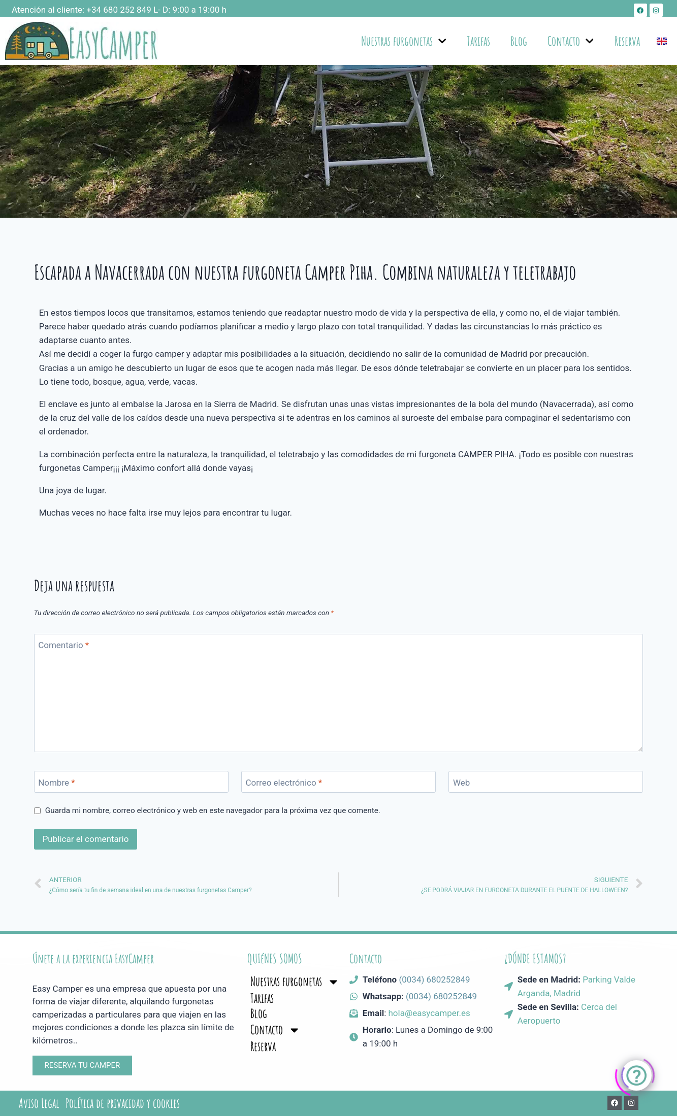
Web (461, 782)
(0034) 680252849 (434, 979)
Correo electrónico (284, 782)
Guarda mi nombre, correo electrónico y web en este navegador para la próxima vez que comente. (212, 810)
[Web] (545, 782)
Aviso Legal (39, 1103)
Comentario (63, 645)
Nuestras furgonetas (404, 41)
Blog (518, 41)
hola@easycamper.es (429, 1013)
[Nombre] (131, 782)
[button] (83, 1065)
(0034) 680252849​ (441, 996)
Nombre (56, 782)
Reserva (627, 41)
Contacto (570, 41)
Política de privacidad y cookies (123, 1103)
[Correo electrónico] (338, 782)
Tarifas (478, 41)
